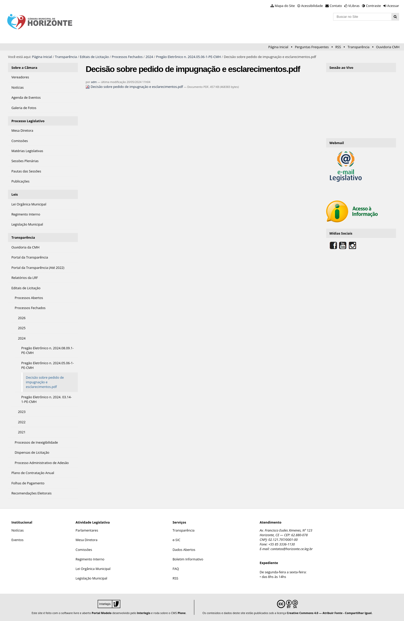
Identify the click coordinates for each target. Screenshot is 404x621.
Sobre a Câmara (24, 67)
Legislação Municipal (91, 578)
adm (94, 82)
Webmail (336, 142)
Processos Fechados (127, 56)
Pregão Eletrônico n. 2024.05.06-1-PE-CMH (188, 56)
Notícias (17, 530)
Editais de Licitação (94, 56)
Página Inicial (278, 47)
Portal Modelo (102, 613)
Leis (14, 194)
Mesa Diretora (86, 539)
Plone (182, 613)
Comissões (83, 549)
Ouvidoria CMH (388, 47)
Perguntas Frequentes (312, 47)
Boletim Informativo (188, 559)
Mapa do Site (285, 5)
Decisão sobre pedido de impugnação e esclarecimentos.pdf (135, 86)
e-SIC (176, 539)
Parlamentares (86, 530)
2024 (149, 56)
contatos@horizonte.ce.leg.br (292, 549)
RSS (338, 47)
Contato (336, 5)
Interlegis (143, 613)
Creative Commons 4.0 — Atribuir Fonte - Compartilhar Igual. (330, 613)
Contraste (373, 5)
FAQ (176, 568)
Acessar (393, 5)
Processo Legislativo (27, 121)
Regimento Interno (89, 559)
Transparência (358, 47)
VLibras (354, 5)
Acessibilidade (312, 5)
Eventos (17, 539)
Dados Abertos (184, 549)
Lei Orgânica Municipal (92, 568)
